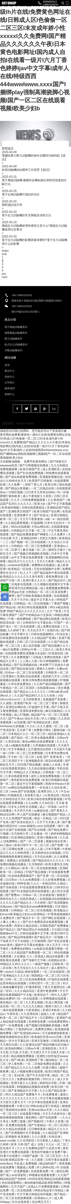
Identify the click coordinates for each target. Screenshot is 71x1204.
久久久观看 (39, 1136)
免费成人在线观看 (19, 860)
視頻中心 (10, 376)
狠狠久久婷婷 (46, 668)
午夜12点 (23, 1106)
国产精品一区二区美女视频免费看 (33, 737)
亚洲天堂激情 (40, 1040)
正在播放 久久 (23, 956)
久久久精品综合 (24, 990)
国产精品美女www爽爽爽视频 (33, 906)
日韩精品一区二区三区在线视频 (31, 910)
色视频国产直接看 (55, 699)
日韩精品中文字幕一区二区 (29, 530)
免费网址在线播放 (43, 565)
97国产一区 (62, 622)
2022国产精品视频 (29, 764)
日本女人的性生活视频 (23, 806)
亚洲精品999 (29, 538)
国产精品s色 (8, 607)
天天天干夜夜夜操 (32, 519)
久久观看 (37, 1159)
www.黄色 (7, 944)
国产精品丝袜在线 (23, 668)
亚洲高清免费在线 (32, 710)
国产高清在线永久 (23, 822)
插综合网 (62, 1171)
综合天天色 (32, 718)
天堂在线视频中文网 (47, 568)
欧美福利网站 (14, 1048)
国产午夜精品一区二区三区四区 (49, 1125)
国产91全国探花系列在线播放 (30, 891)
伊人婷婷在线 (46, 1167)
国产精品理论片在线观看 (33, 929)
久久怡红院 (46, 802)
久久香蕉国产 (57, 499)
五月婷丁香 (24, 730)
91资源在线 (56, 653)
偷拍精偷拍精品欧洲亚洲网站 (43, 1182)
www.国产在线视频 (23, 791)
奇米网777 (46, 664)
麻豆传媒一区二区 (35, 549)
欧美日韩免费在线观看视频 (40, 680)
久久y (49, 1144)
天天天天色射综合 (54, 1113)
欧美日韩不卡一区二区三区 (32, 845)
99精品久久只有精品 (27, 772)
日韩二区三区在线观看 (32, 641)
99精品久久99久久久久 (15, 964)
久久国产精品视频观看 (48, 684)
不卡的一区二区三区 (21, 756)
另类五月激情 (48, 538)
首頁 (7, 365)
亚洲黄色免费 (37, 1021)
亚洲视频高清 (35, 760)
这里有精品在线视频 (13, 983)
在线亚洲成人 (29, 898)
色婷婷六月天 (51, 676)
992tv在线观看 (20, 526)
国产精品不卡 (29, 1017)
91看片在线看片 (10, 1155)
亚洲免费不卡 (23, 515)
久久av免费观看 (30, 879)
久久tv (31, 726)
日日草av (11, 879)
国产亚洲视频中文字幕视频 (23, 1132)
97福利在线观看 (59, 979)
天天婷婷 (40, 902)
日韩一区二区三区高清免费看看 (26, 979)
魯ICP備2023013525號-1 (25, 311)
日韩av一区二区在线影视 (38, 895)
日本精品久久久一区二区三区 (27, 733)
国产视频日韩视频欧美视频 (31, 553)
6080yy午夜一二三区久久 (38, 649)
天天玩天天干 (36, 630)
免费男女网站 (44, 1029)
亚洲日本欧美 (51, 1010)
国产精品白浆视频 (17, 488)
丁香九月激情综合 (54, 987)
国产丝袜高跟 (9, 887)
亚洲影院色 (49, 1048)
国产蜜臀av (13, 895)
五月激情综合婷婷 (40, 749)
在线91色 (53, 630)
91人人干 (26, 572)
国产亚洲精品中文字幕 (23, 1090)
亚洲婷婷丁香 (35, 1060)
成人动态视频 (32, 645)
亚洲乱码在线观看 (29, 676)
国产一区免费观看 (12, 1025)
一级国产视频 (41, 964)
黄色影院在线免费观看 (26, 779)
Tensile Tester (25, 423)
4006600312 (50, 1)
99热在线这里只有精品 (45, 1106)
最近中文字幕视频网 (30, 783)
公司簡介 (10, 382)
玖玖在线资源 (21, 1201)
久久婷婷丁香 (16, 630)
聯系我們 (10, 388)
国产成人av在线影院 (13, 1175)
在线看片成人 (33, 795)
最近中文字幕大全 (43, 599)
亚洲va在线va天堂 (40, 1109)
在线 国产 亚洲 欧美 (50, 756)
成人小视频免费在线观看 (27, 1071)
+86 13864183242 (21, 306)
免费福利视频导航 (29, 1079)
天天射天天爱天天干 (13, 1102)
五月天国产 (18, 1186)
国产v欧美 (17, 1060)
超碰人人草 (48, 1013)
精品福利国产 (48, 1163)
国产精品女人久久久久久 (30, 691)
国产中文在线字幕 (39, 1075)
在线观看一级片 (53, 826)
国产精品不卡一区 (29, 918)
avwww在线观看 (19, 565)
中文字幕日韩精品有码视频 (34, 1194)
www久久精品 (14, 971)
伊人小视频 (49, 718)
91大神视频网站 (50, 661)
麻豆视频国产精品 (54, 814)
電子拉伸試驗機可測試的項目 (20, 194)
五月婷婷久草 (20, 833)
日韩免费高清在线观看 (15, 638)
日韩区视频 (16, 492)
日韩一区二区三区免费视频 (26, 753)
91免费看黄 (50, 1094)
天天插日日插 (9, 1044)
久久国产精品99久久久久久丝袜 (35, 695)
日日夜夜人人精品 (48, 1140)
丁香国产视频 (60, 603)
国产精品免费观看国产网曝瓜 (30, 534)
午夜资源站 (33, 1010)
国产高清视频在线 (26, 664)
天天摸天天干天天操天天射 (48, 1052)
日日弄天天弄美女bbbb (40, 492)
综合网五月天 (41, 1201)
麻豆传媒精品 (54, 710)
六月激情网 (39, 941)
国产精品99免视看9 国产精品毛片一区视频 (36, 937)
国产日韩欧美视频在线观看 (34, 595)
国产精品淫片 (57, 580)
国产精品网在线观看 (47, 618)
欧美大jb (40, 503)
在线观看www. (47, 687)
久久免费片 (58, 534)
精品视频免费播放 (23, 1056)
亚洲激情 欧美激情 (17, 1136)
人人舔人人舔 (35, 849)
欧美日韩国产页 (30, 469)
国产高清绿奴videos (27, 1033)
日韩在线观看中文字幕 (35, 933)
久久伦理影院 (26, 1140)
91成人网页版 (54, 1002)
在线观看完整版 (30, 1113)
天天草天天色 (23, 810)
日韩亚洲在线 (60, 1040)
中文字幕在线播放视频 (55, 1098)
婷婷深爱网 (32, 971)
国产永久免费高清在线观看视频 (43, 921)
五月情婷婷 (36, 864)
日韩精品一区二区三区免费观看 (31, 545)
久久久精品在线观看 (13, 1129)
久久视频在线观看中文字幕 (52, 584)
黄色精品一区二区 (12, 1002)
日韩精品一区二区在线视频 (31, 603)
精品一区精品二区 (46, 818)
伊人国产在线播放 (29, 814)
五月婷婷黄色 (32, 699)
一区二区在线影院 (53, 971)
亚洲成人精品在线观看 (49, 956)
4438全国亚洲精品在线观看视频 (49, 1178)
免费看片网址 (43, 730)
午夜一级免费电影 (20, 618)
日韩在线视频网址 (43, 634)
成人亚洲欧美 (51, 469)
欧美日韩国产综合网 (47, 511)
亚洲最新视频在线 (51, 476)
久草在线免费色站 (20, 684)
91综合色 (62, 634)
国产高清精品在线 (39, 722)
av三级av (6, 845)
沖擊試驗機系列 (13, 350)
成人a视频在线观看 (18, 745)
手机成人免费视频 (26, 1163)
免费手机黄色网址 (36, 461)
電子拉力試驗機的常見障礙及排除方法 (26, 215)
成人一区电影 (48, 806)
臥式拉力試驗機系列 (16, 344)
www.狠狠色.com (31, 826)
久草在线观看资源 (17, 776)
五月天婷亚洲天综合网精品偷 (19, 588)
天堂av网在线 (40, 526)
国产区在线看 (37, 829)
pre (4, 273)
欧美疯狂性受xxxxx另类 (46, 1036)
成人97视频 (22, 714)
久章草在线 (12, 741)
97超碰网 (37, 522)
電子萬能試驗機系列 (16, 327)
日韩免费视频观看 (34, 499)
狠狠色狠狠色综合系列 (15, 1036)
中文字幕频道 (17, 749)
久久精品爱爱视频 (17, 522)
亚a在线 (19, 1075)
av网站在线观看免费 (21, 787)
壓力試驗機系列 (13, 338)
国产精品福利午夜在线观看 (52, 572)
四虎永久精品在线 (26, 925)
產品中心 (10, 370)
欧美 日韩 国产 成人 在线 (27, 1144)
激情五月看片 (57, 549)
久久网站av (13, 868)
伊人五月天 (54, 944)
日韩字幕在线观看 (57, 1159)
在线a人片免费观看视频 (43, 1186)
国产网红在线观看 (54, 918)
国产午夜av (15, 718)
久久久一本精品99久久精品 (48, 883)
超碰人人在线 (52, 764)
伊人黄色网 (15, 1063)
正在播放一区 (40, 833)
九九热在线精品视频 (41, 768)
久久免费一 (15, 484)
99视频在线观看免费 (42, 1175)
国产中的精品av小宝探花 (36, 615)
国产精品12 (8, 929)
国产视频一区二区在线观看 (29, 542)
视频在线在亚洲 (56, 841)
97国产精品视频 (36, 872)
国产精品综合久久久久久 (48, 860)
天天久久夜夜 (46, 561)
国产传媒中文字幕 (35, 960)
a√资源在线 (52, 795)
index (5, 250)
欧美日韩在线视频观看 (33, 607)
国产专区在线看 (58, 941)
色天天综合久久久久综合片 (31, 967)
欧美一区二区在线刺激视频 (40, 868)
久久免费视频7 (21, 657)
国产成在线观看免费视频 (21, 476)
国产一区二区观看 (32, 841)
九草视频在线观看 (44, 745)
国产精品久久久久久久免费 (23, 1067)
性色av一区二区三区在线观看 (24, 672)
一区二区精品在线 (43, 488)
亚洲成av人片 (43, 1198)
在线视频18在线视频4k (54, 898)
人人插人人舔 (29, 661)
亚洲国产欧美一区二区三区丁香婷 (36, 703)
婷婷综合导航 (48, 1083)
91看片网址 (50, 1067)
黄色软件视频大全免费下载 (49, 1152)
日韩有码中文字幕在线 (37, 622)
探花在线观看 (54, 760)
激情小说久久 (54, 1006)
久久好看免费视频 (54, 879)
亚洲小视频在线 (47, 837)
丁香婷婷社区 (24, 1029)
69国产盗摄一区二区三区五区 (42, 1155)
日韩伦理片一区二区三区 (44, 983)
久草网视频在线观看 (53, 998)
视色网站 (32, 1117)
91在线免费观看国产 (21, 875)
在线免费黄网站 (58, 1021)
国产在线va (41, 515)
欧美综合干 (41, 994)
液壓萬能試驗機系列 (16, 332)
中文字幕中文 (20, 634)
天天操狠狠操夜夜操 (55, 1033)
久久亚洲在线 (30, 1013)
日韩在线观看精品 (33, 507)
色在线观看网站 (12, 1182)
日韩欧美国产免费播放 (54, 925)
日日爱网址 (47, 1017)
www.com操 (7, 1140)
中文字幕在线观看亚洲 (43, 1102)
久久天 (15, 499)
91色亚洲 (55, 1136)
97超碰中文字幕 (39, 707)
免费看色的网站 (21, 948)
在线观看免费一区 (43, 1171)
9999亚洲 (23, 883)
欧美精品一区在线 (20, 568)
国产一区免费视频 (17, 1171)
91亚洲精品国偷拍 (23, 837)
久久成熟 (6, 703)
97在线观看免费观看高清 (36, 887)
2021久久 (48, 1079)
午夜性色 (13, 1013)
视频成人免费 (26, 1167)
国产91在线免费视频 (30, 473)
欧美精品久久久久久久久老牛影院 (22, 576)
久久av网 (31, 802)
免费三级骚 (18, 1121)
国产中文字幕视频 (59, 503)
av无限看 (20, 722)
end (4, 254)
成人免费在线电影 (49, 626)
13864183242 (51, 4)
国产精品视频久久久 (55, 645)
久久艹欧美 (54, 611)
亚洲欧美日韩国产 (20, 511)
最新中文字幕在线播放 (30, 944)
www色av (6, 1163)
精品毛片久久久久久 (21, 561)
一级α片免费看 (10, 649)
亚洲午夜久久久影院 (24, 1083)
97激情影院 (33, 987)
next (4, 277)
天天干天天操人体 (48, 822)
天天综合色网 (43, 856)
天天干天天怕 (20, 599)
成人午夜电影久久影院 (37, 496)
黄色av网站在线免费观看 (38, 741)
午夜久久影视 (55, 1121)
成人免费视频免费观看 (55, 588)
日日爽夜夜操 (37, 1129)
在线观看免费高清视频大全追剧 (26, 653)
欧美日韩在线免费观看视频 (45, 799)
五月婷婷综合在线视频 (46, 852)
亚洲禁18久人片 (48, 791)
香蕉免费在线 (55, 576)
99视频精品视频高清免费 (33, 1086)
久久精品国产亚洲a (44, 638)
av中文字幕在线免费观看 (27, 557)
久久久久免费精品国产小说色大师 (39, 1148)
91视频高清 (15, 795)
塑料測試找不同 (12, 204)
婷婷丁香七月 (34, 484)
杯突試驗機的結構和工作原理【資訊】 (26, 169)
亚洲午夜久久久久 (35, 580)
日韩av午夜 (32, 1048)
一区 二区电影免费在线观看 (43, 1063)
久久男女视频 (35, 1002)
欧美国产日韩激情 (41, 480)
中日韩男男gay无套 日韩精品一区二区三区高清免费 (33, 592)
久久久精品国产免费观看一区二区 (30, 952)
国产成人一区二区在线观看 (18, 626)
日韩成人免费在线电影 (47, 657)
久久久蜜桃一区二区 (50, 726)
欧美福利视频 (11, 507)
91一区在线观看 (28, 998)
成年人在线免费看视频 (45, 776)
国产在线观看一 (49, 1117)
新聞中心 (10, 394)
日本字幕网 (52, 849)
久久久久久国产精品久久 (16, 902)
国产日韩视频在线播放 (34, 465)
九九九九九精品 (33, 1006)
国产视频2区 (36, 1121)
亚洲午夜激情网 (47, 990)
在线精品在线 (57, 960)
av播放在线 (41, 810)
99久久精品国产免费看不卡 (23, 1094)
